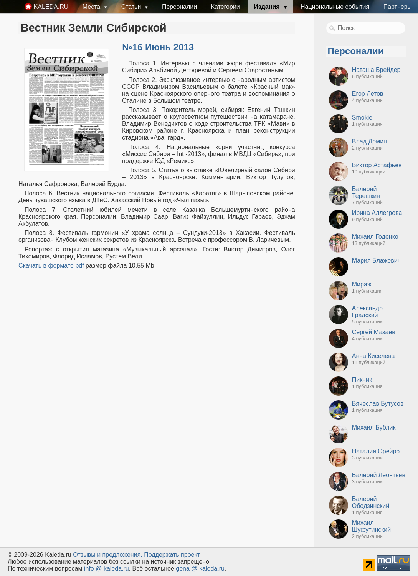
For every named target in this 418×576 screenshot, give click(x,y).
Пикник (362, 379)
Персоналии (179, 6)
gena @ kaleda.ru (200, 568)
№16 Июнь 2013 (158, 47)
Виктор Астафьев (377, 165)
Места (92, 6)
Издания (267, 6)
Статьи (132, 6)
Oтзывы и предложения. (107, 554)
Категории (225, 6)
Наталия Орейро (376, 451)
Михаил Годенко (375, 236)
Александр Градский (367, 311)
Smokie (362, 117)
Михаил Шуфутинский (371, 526)
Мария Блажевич (376, 260)
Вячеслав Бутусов (378, 403)
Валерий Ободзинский (370, 502)
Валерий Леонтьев (378, 475)
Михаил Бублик (374, 427)
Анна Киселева (373, 356)
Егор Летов (367, 93)
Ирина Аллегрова (377, 213)
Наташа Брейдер (376, 70)
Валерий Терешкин (366, 192)
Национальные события (335, 6)
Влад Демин (369, 141)
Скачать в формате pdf (51, 265)
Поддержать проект (172, 554)
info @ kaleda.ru (106, 568)
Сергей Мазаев (373, 332)
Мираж (362, 284)
